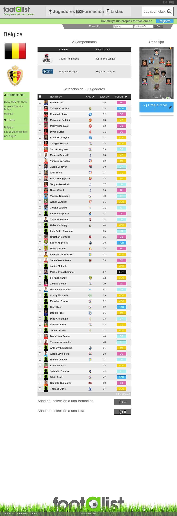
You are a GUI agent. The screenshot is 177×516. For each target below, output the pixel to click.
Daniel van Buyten (60, 336)
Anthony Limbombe (61, 348)
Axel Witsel (56, 172)
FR (171, 2)
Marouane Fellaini (60, 120)
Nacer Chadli (57, 190)
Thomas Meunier (59, 219)
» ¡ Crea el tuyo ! (155, 107)
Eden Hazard (57, 102)
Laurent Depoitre (59, 213)
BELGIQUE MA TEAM (15, 101)
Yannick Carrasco (60, 161)
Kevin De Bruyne (59, 137)
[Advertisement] (88, 441)
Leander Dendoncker (61, 254)
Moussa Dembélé (59, 155)
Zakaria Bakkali (58, 283)
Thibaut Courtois (59, 108)
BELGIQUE (10, 136)
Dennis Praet (57, 312)
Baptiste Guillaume (60, 383)
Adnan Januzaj (58, 201)
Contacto (8, 513)
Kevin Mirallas (58, 365)
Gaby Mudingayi (59, 225)
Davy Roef (56, 307)
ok (158, 26)
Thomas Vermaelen (61, 342)
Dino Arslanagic (59, 318)
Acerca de (21, 513)
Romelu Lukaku (59, 114)
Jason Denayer (58, 166)
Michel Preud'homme (62, 272)
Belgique (8, 113)
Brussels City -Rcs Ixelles (13, 107)
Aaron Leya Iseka (59, 353)
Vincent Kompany (60, 196)
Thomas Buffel (58, 388)
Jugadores (63, 11)
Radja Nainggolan (60, 178)
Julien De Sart (58, 330)
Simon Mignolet (59, 242)
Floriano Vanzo (58, 277)
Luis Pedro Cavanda (61, 231)
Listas (117, 11)
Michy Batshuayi (59, 126)
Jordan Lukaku (58, 207)
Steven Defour (58, 324)
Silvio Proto (56, 377)
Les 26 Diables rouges (15, 131)
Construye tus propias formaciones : (137, 21)
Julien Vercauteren (60, 260)
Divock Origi (57, 131)
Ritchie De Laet (58, 359)
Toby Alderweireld (60, 184)
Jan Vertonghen (59, 149)
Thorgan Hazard (59, 143)
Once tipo (156, 42)
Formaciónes (92, 11)
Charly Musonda (59, 295)
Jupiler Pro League (69, 58)
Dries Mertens (58, 248)
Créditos (35, 513)
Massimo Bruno (59, 301)
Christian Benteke (60, 237)
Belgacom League (68, 71)
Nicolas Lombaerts (60, 289)
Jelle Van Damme (59, 371)
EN (165, 2)
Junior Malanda (58, 266)
